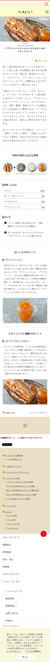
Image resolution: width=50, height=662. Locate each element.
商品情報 (9, 598)
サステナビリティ (11, 574)
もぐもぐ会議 (12, 516)
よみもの (8, 512)
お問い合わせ (11, 613)
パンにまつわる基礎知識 (14, 455)
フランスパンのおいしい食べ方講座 (20, 482)
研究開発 (7, 552)
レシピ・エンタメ (11, 581)
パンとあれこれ (12, 528)
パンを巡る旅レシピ (14, 459)
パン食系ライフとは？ (13, 466)
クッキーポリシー (14, 651)
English (9, 620)
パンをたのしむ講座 (12, 478)
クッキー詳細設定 (33, 651)
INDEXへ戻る (42, 61)
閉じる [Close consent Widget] (25, 657)
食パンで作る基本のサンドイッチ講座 (21, 486)
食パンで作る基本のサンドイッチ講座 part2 (23, 490)
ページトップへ (44, 534)
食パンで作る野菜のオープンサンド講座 (21, 495)
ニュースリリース (14, 591)
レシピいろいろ (11, 506)
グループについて (11, 537)
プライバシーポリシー (11, 626)
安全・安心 (8, 559)
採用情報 (11, 606)
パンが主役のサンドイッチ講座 (18, 499)
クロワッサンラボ (13, 524)
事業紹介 (7, 545)
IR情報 (6, 567)
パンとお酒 (11, 520)
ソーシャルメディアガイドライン (17, 472)
